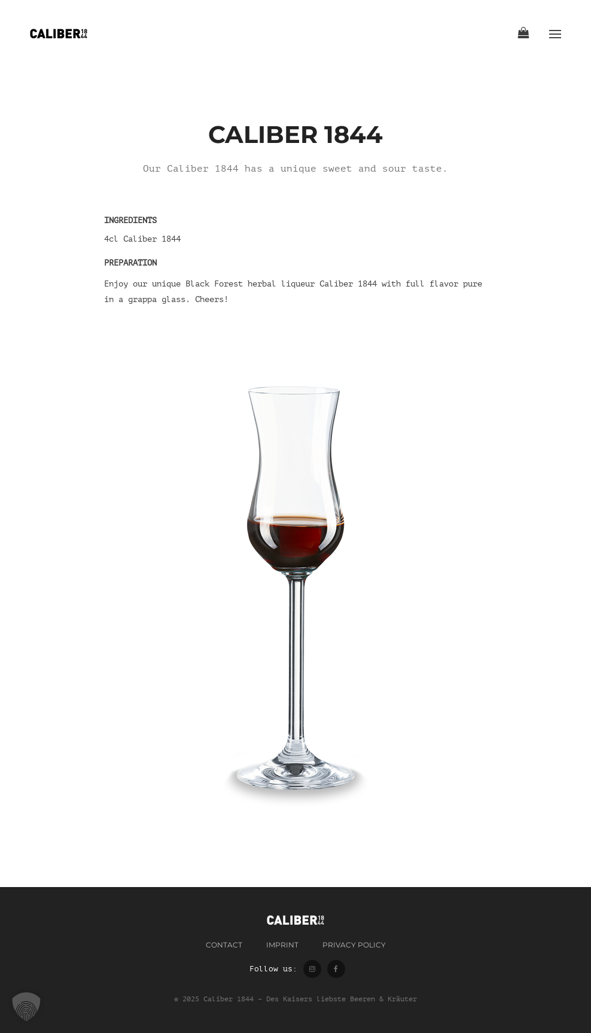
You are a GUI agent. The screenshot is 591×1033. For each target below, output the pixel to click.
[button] (26, 1006)
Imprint (282, 944)
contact (224, 944)
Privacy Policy (354, 944)
